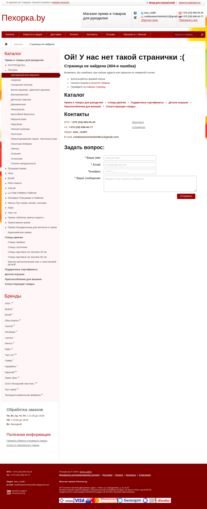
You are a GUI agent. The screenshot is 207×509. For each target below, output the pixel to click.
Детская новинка (21, 99)
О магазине (145, 475)
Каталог (10, 34)
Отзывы (110, 34)
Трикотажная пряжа (19, 222)
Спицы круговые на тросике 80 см (27, 257)
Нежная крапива (20, 129)
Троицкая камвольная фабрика (24, 394)
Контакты (92, 34)
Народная (16, 124)
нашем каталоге (60, 2)
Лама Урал (12, 377)
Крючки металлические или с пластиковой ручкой (32, 263)
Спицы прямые (16, 242)
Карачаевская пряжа (20, 232)
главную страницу (95, 87)
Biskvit (9, 309)
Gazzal (12, 188)
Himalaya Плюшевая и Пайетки (25, 198)
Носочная (16, 134)
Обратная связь (149, 20)
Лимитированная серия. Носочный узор (34, 139)
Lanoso (10, 337)
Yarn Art (12, 212)
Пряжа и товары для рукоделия (24, 60)
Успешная (17, 158)
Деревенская (18, 104)
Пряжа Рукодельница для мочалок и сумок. (33, 227)
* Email (95, 164)
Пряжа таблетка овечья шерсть (26, 217)
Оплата (74, 34)
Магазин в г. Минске (135, 34)
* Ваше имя (92, 157)
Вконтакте (138, 122)
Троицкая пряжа (17, 168)
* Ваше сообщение (87, 178)
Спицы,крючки (14, 237)
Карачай (11, 372)
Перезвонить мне (188, 20)
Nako (11, 207)
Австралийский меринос (25, 75)
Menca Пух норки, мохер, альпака (27, 203)
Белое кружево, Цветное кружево (30, 89)
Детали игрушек (15, 274)
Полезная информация (29, 434)
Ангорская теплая (21, 84)
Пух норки (12, 389)
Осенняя (16, 153)
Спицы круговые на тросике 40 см (27, 252)
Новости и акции (32, 34)
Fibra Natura (15, 183)
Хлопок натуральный (23, 163)
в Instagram (138, 127)
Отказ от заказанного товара (23, 445)
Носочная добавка (21, 144)
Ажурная (16, 80)
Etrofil (11, 178)
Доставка (56, 34)
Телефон (94, 171)
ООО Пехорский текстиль (21, 383)
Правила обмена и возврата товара (27, 440)
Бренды (13, 296)
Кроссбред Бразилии (23, 114)
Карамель (11, 366)
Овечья (15, 148)
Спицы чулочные (17, 247)
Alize (10, 173)
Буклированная (19, 94)
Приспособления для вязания (23, 279)
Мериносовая (18, 119)
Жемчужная (17, 109)
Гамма (9, 360)
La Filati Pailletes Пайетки (22, 193)
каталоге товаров (100, 83)
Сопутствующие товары (20, 284)
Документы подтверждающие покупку (79, 475)
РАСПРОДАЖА (16, 65)
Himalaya (11, 331)
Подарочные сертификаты (21, 269)
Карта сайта (86, 472)
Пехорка (12, 70)
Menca (10, 343)
